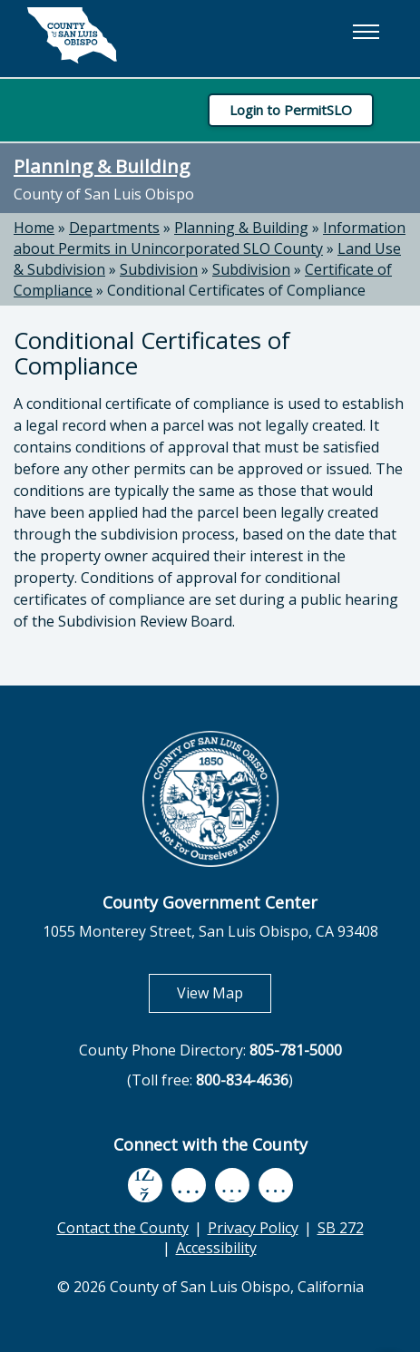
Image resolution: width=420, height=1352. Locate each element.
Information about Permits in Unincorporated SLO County (209, 238)
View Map (224, 992)
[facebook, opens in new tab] (145, 1185)
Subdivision (159, 269)
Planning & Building (102, 166)
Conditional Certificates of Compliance (236, 290)
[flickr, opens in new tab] (232, 1184)
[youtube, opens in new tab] (188, 1185)
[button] (365, 31)
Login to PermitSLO (291, 110)
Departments (114, 228)
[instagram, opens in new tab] (275, 1184)
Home (34, 228)
